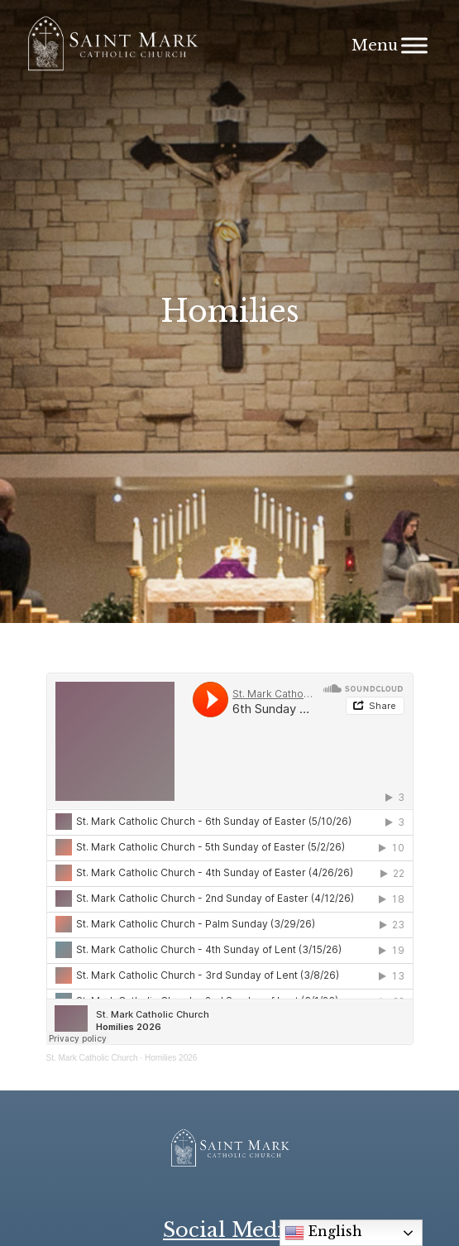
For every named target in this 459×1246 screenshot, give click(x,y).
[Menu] (414, 45)
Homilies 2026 (171, 1057)
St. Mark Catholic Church (92, 1057)
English (323, 1233)
